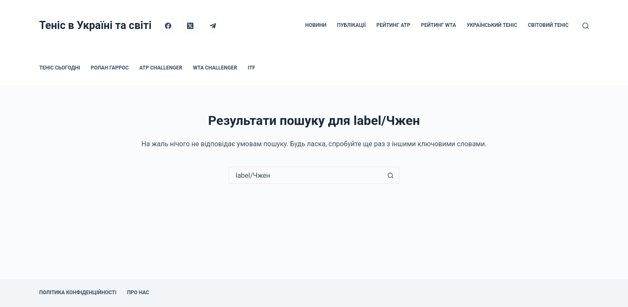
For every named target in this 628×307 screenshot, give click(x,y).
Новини (315, 25)
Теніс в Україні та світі (95, 25)
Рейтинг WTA (438, 25)
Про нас (138, 292)
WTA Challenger (215, 68)
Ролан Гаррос (110, 68)
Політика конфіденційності (77, 292)
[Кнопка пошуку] (390, 175)
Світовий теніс (548, 25)
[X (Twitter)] (190, 25)
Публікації (351, 25)
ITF (251, 68)
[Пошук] (585, 26)
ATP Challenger (160, 68)
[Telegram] (213, 25)
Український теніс (492, 25)
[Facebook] (168, 25)
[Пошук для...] (305, 175)
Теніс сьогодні (59, 68)
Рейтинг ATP (393, 25)
